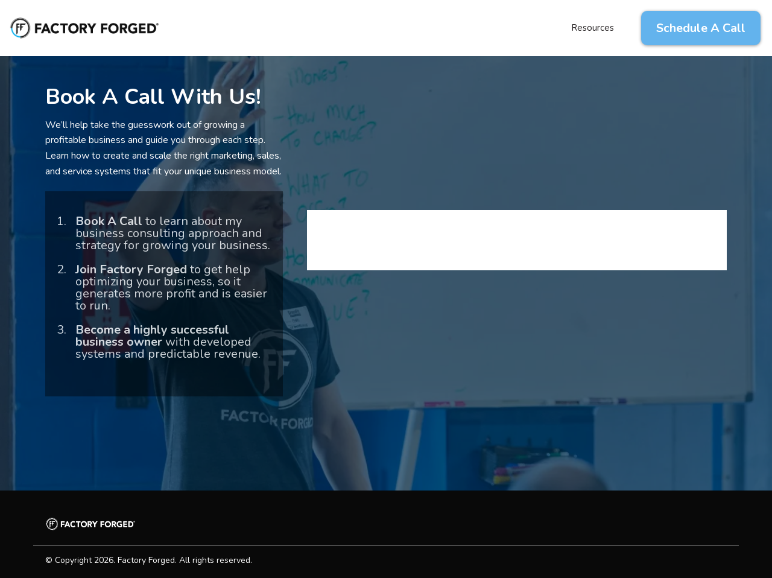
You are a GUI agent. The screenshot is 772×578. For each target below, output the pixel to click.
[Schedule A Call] (701, 28)
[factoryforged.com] (84, 27)
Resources (592, 28)
